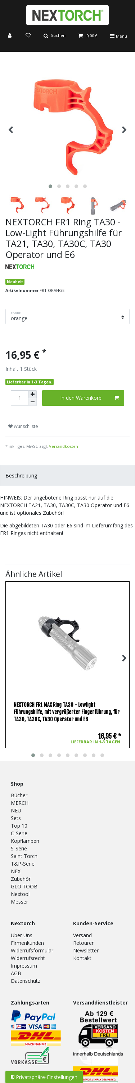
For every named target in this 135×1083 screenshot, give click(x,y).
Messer (19, 901)
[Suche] (54, 36)
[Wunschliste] (28, 36)
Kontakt (82, 958)
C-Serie (19, 833)
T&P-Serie (23, 863)
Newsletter (86, 950)
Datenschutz (25, 980)
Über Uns (21, 935)
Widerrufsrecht (28, 958)
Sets (16, 818)
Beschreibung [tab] (21, 475)
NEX (16, 871)
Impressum (24, 965)
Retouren (84, 942)
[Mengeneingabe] (19, 398)
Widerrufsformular (32, 950)
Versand (82, 935)
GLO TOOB (24, 886)
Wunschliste (23, 426)
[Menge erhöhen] (32, 394)
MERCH (19, 802)
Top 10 (19, 825)
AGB (16, 973)
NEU (16, 810)
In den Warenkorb (89, 397)
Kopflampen (25, 840)
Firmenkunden (27, 942)
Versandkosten (63, 446)
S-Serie (19, 848)
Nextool (20, 894)
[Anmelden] (10, 36)
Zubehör (21, 878)
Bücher (19, 795)
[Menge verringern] (32, 402)
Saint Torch (24, 856)
